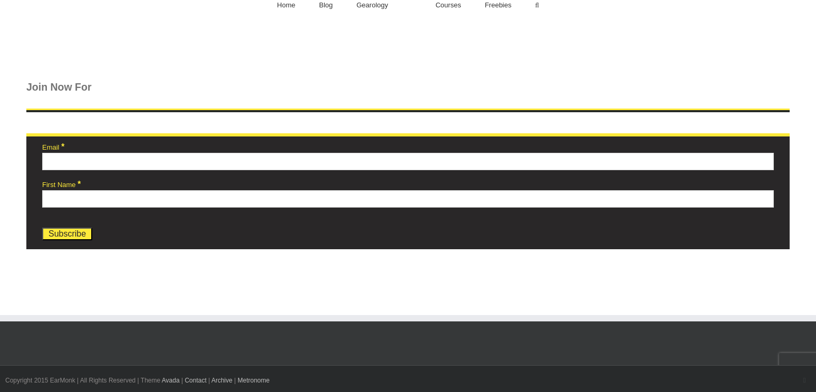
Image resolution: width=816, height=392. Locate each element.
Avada (171, 380)
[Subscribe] (67, 234)
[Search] (537, 5)
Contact (195, 380)
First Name (61, 185)
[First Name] (408, 199)
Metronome (254, 380)
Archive (221, 380)
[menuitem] (286, 5)
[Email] (408, 161)
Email (53, 147)
